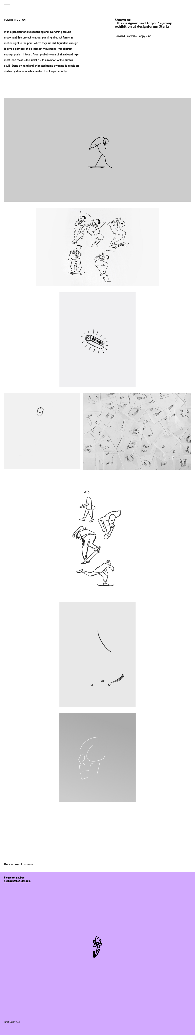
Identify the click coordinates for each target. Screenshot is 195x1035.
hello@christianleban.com (17, 880)
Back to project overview (18, 864)
